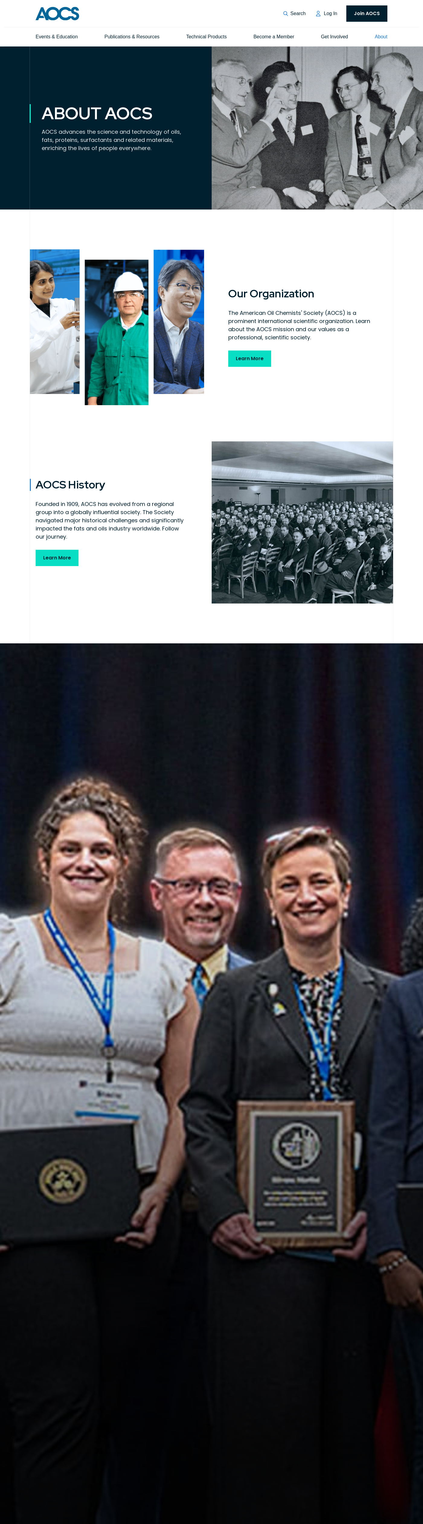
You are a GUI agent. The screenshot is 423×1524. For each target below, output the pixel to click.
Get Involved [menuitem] (334, 36)
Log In (330, 13)
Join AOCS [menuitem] (367, 13)
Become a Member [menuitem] (273, 36)
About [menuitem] (381, 36)
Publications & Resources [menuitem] (131, 36)
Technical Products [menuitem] (206, 36)
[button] (294, 13)
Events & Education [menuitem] (57, 36)
